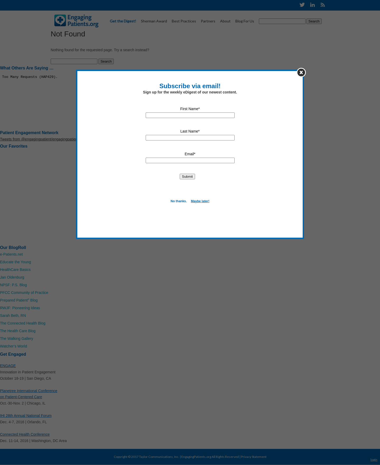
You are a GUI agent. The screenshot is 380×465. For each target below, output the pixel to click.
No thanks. (179, 201)
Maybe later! (200, 201)
